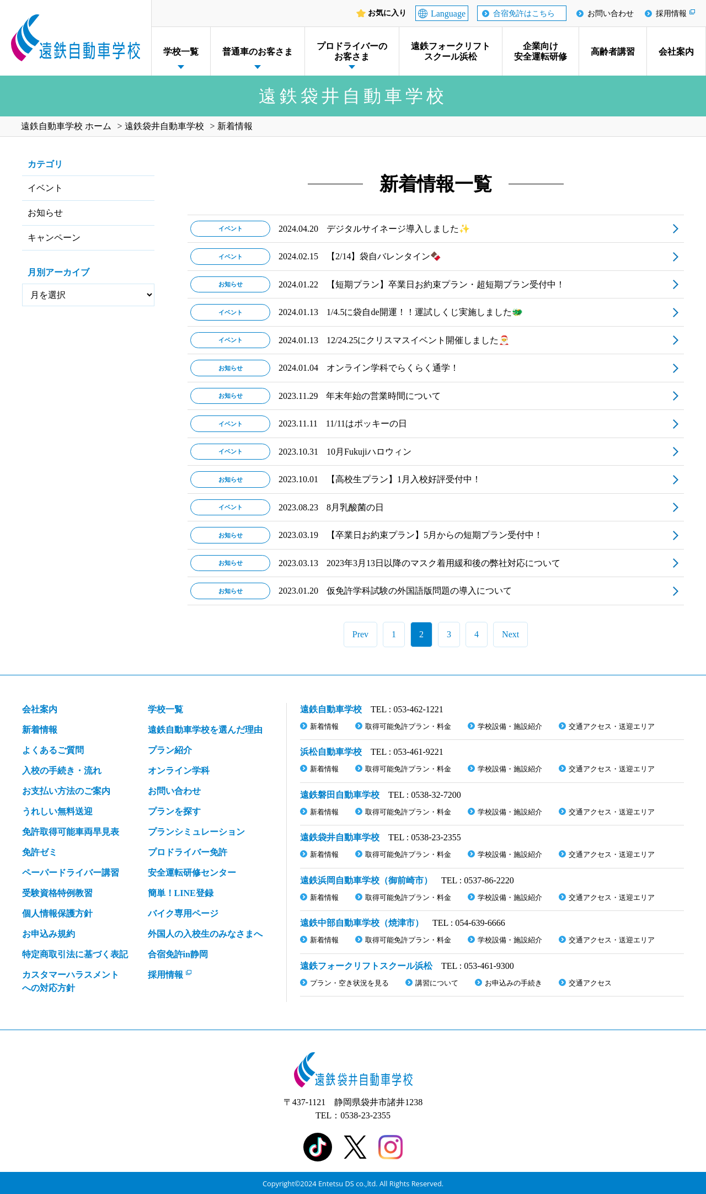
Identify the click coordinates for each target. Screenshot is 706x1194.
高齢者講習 (613, 51)
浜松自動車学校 (331, 751)
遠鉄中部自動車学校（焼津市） (362, 923)
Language (448, 13)
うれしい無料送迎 (57, 811)
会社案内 (676, 51)
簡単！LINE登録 (180, 893)
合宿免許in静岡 (178, 954)
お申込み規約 (48, 934)
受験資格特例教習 (57, 893)
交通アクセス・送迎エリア (612, 726)
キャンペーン (54, 237)
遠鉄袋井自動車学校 (339, 837)
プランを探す (174, 811)
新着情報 (39, 729)
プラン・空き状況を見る (349, 983)
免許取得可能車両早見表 (70, 831)
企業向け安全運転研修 (540, 51)
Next (510, 634)
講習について (436, 983)
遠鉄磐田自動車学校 (339, 794)
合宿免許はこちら (524, 13)
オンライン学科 (179, 770)
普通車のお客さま (257, 51)
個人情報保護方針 (57, 913)
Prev (360, 634)
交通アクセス (590, 983)
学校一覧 (181, 51)
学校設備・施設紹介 (510, 726)
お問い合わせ (610, 13)
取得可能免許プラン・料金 (408, 726)
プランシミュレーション (196, 831)
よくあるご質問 (53, 750)
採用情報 (671, 13)
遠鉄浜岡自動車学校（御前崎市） (366, 880)
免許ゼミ (39, 852)
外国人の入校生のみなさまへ (205, 934)
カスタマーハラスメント (70, 982)
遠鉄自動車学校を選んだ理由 (205, 729)
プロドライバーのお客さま (352, 51)
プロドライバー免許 (187, 852)
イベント (45, 188)
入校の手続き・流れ (61, 770)
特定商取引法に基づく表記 (75, 954)
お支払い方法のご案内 (66, 791)
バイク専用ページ (183, 913)
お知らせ (45, 212)
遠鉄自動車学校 (331, 709)
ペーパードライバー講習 (70, 872)
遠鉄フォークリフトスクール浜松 (450, 51)
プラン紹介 (170, 750)
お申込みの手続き (513, 983)
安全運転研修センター (192, 872)
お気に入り (387, 13)
